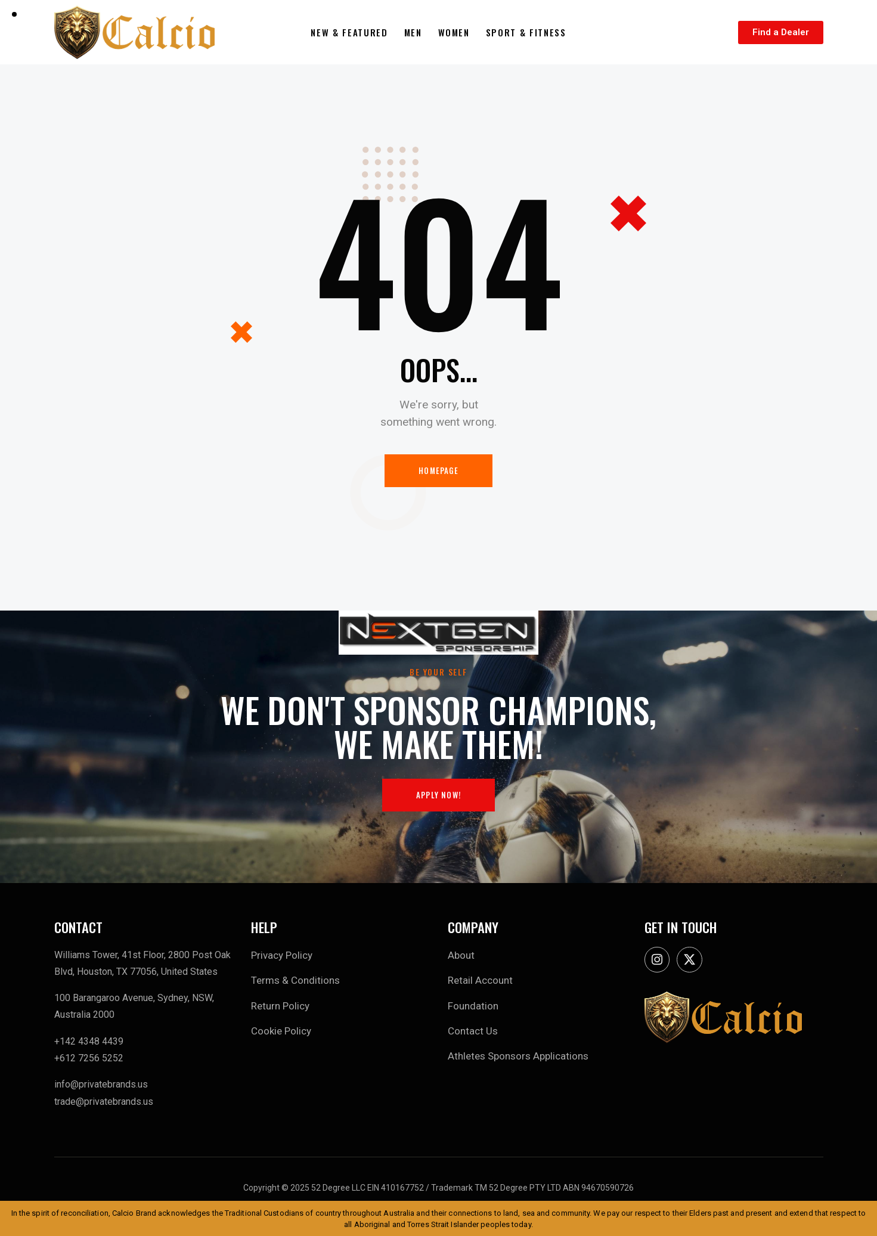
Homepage (438, 470)
